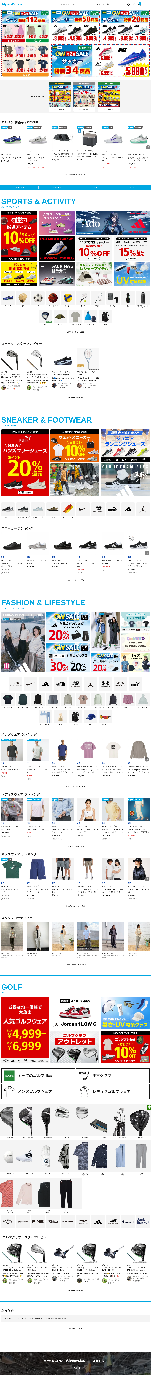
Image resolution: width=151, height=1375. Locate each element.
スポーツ (19, 187)
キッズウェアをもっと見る (75, 906)
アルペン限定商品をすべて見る (75, 175)
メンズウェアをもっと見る (75, 786)
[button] (148, 147)
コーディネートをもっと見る (75, 965)
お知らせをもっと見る (75, 1329)
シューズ (56, 187)
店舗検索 (77, 1368)
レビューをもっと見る (75, 397)
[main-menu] (147, 4)
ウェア (93, 187)
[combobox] (76, 4)
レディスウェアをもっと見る (75, 846)
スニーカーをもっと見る (75, 580)
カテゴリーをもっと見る (75, 332)
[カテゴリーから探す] (106, 4)
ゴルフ (130, 187)
